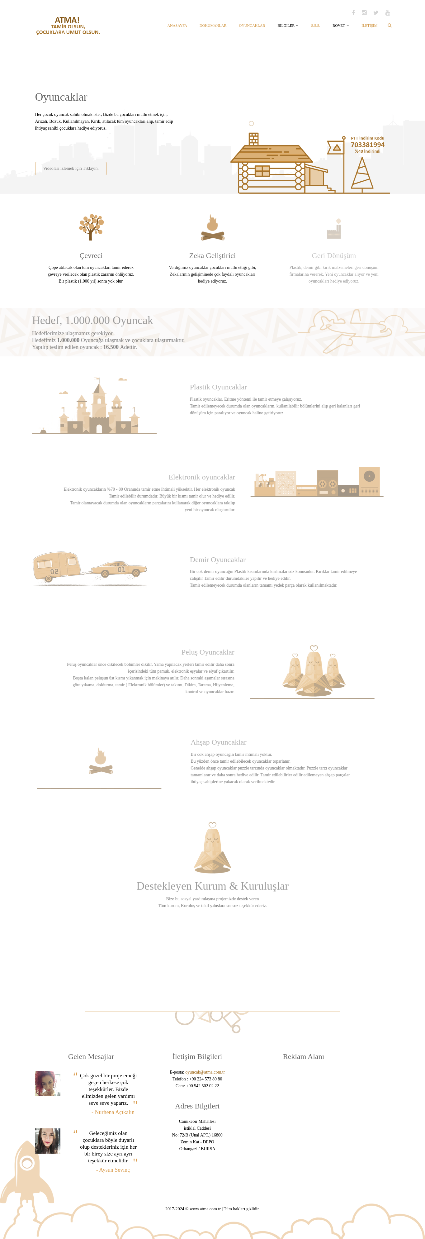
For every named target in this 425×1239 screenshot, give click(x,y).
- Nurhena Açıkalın (113, 1112)
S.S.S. (315, 25)
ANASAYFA (177, 25)
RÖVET (341, 25)
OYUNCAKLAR (252, 25)
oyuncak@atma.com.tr (205, 1072)
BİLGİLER (288, 25)
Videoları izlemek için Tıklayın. (71, 168)
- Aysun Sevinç (113, 1170)
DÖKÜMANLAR (213, 25)
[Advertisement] (108, 144)
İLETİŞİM (369, 25)
